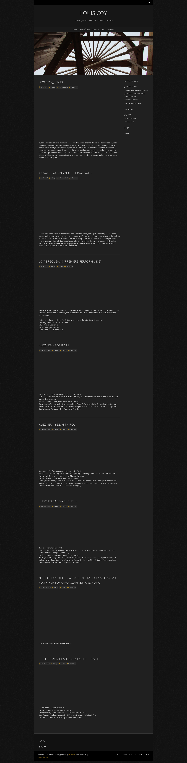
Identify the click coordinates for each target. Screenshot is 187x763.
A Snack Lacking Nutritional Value (66, 173)
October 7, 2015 (45, 664)
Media (61, 266)
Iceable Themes (42, 757)
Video (103, 29)
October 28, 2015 (46, 587)
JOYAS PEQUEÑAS (51, 82)
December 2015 (130, 118)
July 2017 (128, 115)
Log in (127, 133)
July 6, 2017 (44, 266)
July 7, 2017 (44, 87)
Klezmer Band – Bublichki (58, 501)
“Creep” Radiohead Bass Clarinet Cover (69, 659)
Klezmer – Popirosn (54, 345)
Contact (111, 29)
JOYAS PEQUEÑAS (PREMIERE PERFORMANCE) (70, 261)
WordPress (71, 754)
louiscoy (53, 87)
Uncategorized (64, 87)
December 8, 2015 (46, 350)
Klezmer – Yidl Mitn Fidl (57, 424)
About (75, 29)
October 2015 (129, 122)
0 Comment (74, 87)
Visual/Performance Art (89, 29)
